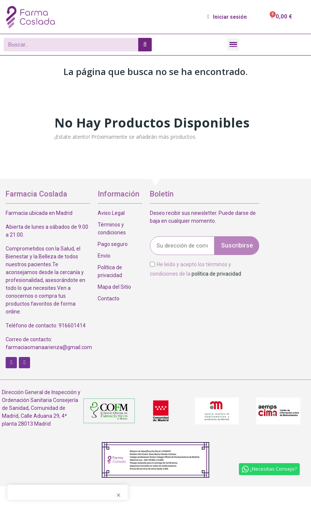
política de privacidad (216, 274)
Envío (104, 256)
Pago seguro (113, 244)
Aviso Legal (111, 213)
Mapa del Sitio (114, 287)
